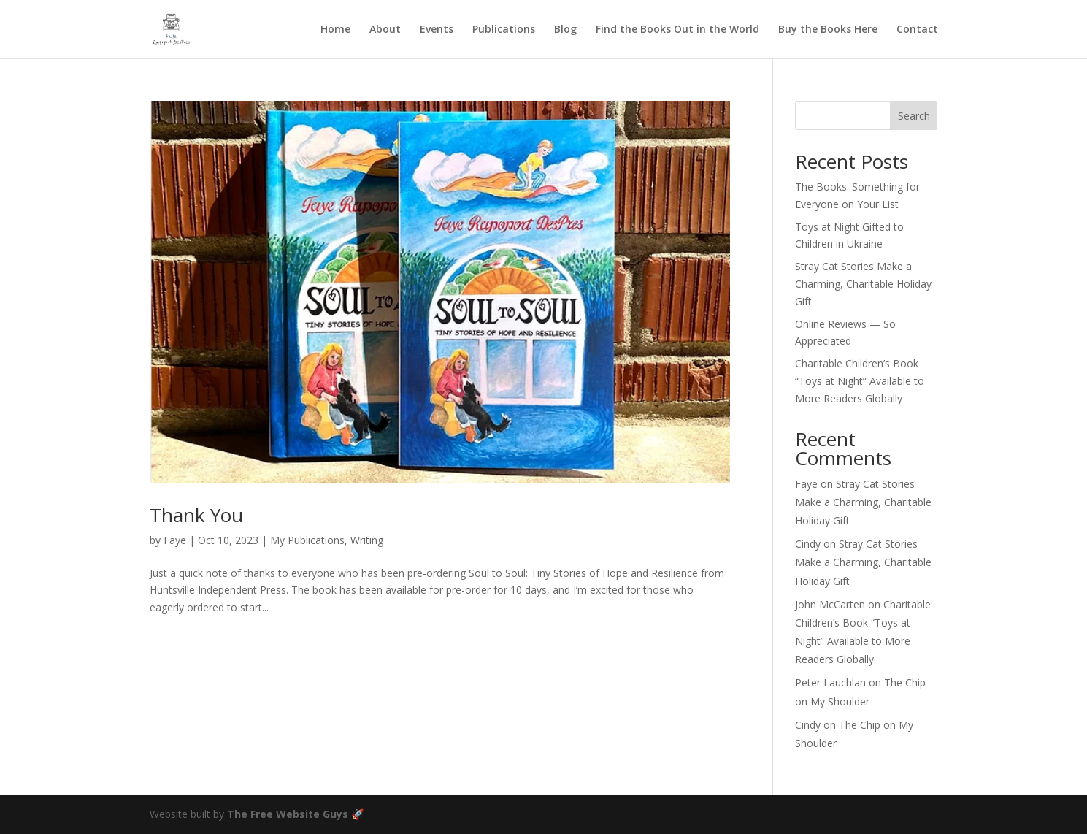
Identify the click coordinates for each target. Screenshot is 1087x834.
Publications (503, 30)
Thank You (196, 515)
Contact (917, 30)
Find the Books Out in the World (677, 30)
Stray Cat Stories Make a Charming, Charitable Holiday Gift (863, 283)
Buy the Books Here (827, 30)
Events (436, 30)
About (385, 30)
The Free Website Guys (287, 814)
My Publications (307, 540)
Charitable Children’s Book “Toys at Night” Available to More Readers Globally (859, 380)
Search (914, 116)
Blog (565, 30)
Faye (175, 540)
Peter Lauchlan (830, 682)
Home (335, 30)
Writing (366, 540)
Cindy (808, 544)
